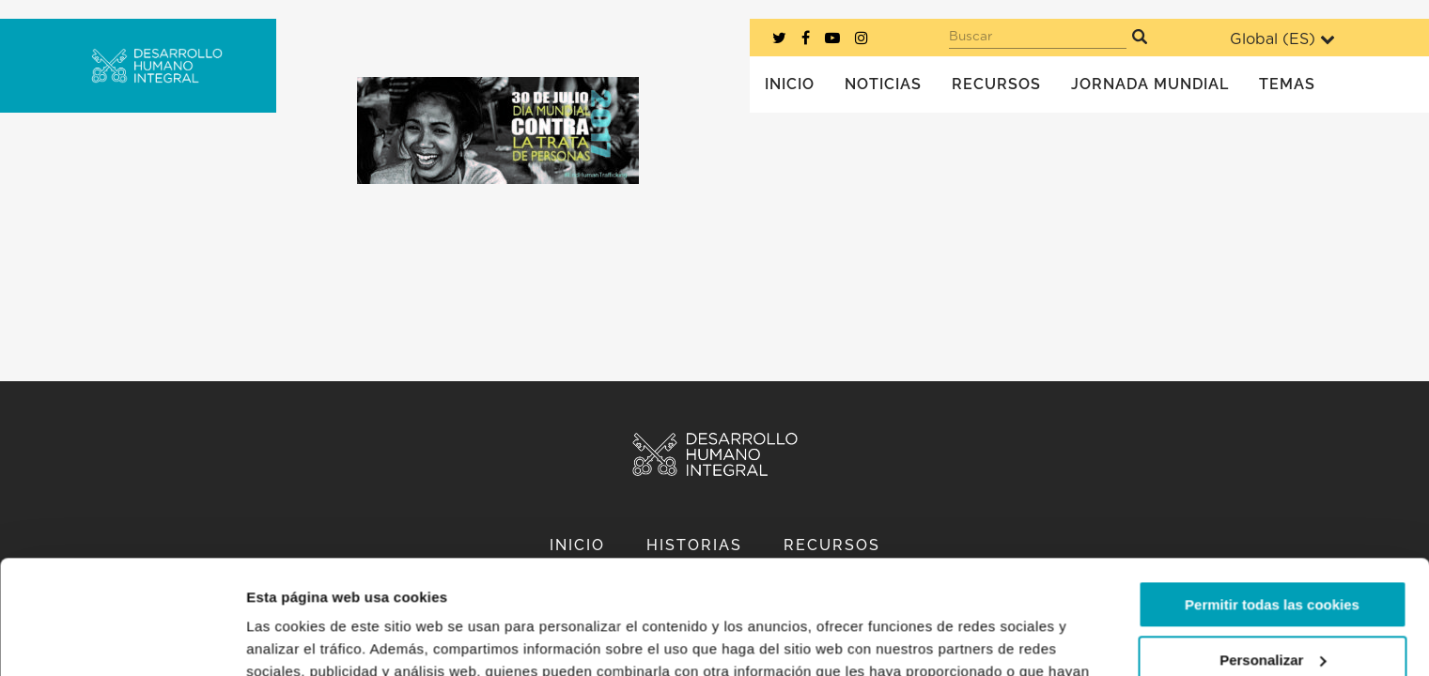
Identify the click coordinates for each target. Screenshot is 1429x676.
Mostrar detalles (301, 639)
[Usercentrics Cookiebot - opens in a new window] (121, 639)
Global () (1282, 39)
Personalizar (1272, 553)
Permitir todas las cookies (1272, 498)
